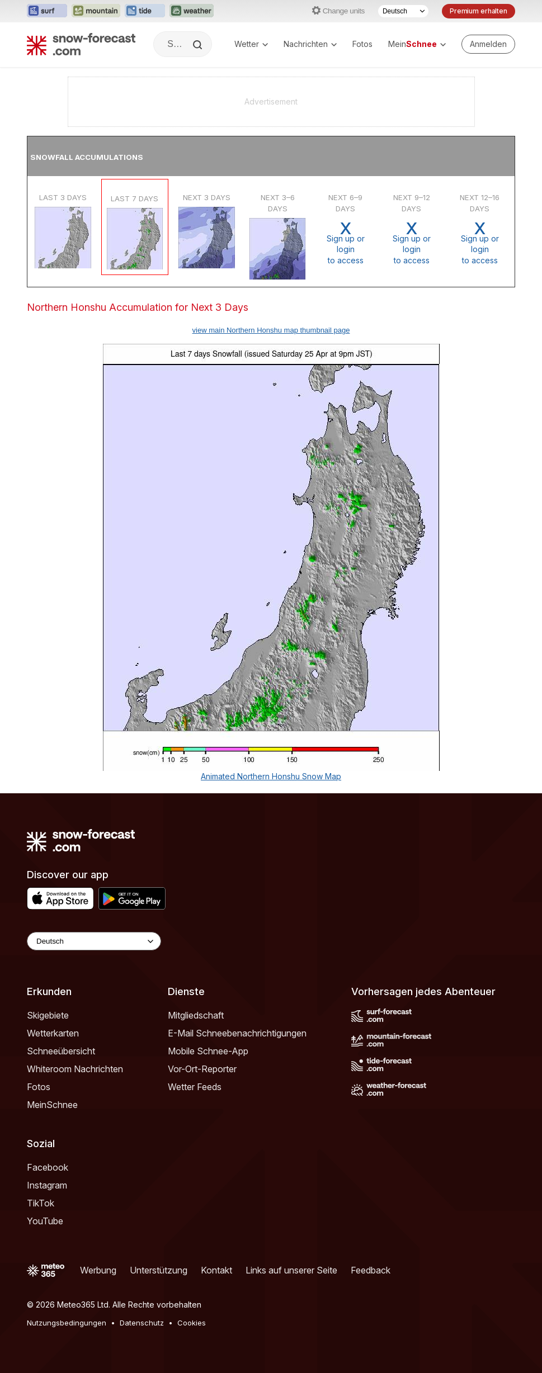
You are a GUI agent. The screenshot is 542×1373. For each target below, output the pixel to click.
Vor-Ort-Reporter (202, 1068)
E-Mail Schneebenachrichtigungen (237, 1033)
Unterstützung (158, 1270)
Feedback (370, 1270)
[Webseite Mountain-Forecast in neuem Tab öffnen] (96, 11)
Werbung (98, 1270)
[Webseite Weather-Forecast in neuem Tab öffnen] (191, 11)
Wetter (251, 44)
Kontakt (216, 1270)
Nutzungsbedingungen (66, 1322)
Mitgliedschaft (196, 1015)
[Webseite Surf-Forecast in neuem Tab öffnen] (47, 11)
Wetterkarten (53, 1033)
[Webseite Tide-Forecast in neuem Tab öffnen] (145, 11)
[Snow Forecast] (81, 44)
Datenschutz (142, 1322)
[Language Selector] (94, 941)
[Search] (198, 45)
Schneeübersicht (61, 1051)
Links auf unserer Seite (291, 1270)
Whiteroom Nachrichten (75, 1068)
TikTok (40, 1203)
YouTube (45, 1221)
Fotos (362, 44)
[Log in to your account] (488, 44)
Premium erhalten (478, 11)
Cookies (191, 1322)
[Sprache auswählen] (403, 11)
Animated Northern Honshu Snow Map (271, 776)
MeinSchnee (52, 1104)
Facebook (47, 1167)
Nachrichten (310, 44)
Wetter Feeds (194, 1086)
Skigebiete (48, 1015)
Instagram (47, 1185)
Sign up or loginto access (345, 243)
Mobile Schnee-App (208, 1051)
